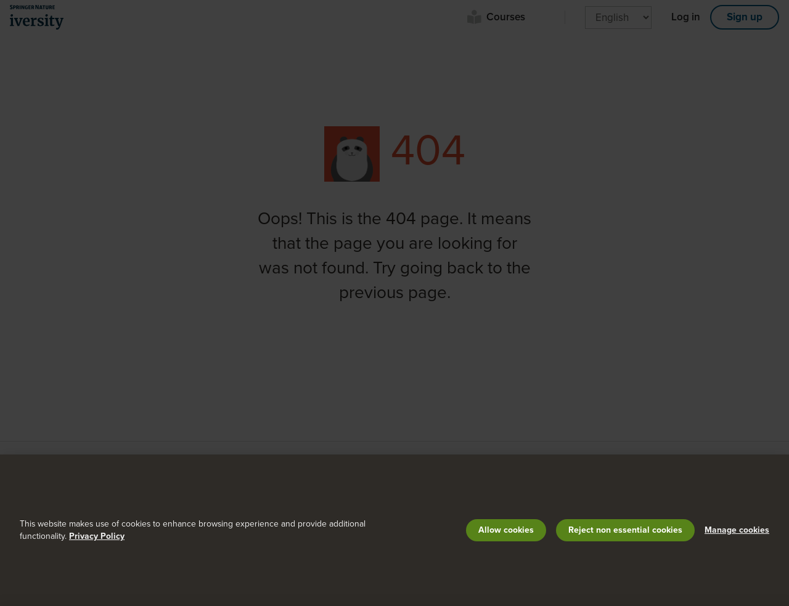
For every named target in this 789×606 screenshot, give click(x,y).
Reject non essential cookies (625, 530)
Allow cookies (506, 530)
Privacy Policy (97, 536)
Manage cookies (737, 530)
